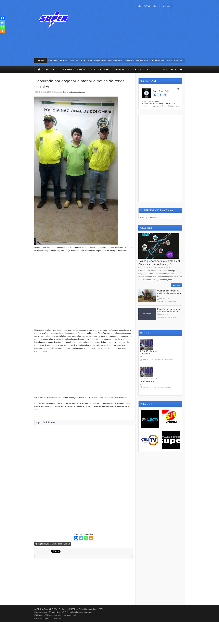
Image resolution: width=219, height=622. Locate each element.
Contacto (166, 6)
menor (49, 544)
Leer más (176, 285)
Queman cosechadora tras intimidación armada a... (169, 293)
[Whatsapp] (86, 538)
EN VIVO (147, 6)
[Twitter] (81, 538)
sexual (67, 544)
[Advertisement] (131, 34)
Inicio (139, 6)
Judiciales (58, 92)
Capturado (42, 544)
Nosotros (156, 6)
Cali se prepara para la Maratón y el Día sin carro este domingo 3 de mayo (55, 60)
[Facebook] (76, 538)
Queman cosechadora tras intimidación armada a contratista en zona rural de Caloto (119, 60)
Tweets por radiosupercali (150, 218)
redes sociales (58, 544)
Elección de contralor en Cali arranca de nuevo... (168, 310)
